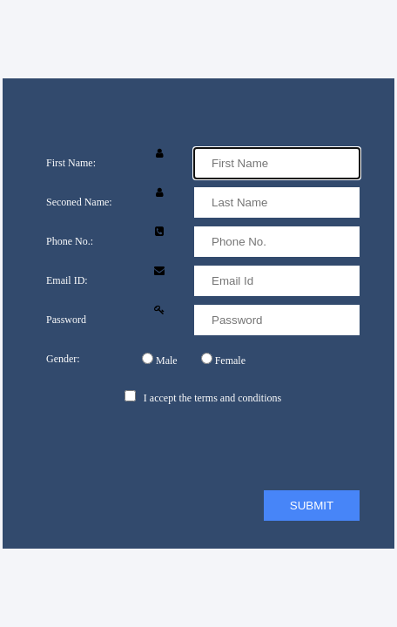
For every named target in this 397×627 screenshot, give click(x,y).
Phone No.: (69, 241)
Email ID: (67, 280)
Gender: (63, 359)
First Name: (71, 163)
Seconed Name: (79, 202)
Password (66, 320)
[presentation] (178, 448)
